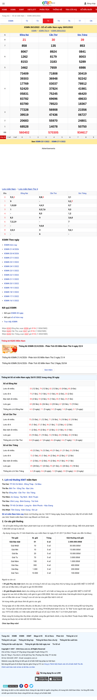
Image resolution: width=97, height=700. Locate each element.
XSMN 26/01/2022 (58, 31)
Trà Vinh (34, 501)
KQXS (9, 328)
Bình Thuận (33, 497)
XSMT (21, 10)
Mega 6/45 (38, 636)
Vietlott (32, 10)
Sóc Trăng (82, 35)
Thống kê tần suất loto (68, 640)
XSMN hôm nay (10, 245)
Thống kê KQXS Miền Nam (13, 341)
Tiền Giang (15, 510)
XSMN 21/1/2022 (11, 279)
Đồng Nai (24, 35)
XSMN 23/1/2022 (11, 271)
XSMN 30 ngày (17, 313)
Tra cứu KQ (71, 10)
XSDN (26, 328)
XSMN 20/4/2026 (11, 253)
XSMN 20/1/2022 (11, 283)
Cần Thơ (53, 35)
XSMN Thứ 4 (44, 31)
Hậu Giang (48, 505)
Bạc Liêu (29, 488)
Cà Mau (38, 484)
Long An (28, 505)
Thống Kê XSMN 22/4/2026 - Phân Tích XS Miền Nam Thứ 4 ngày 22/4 (51, 346)
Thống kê (57, 10)
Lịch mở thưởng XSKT (15, 480)
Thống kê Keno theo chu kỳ (46, 640)
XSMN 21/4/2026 (11, 249)
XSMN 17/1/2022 (11, 296)
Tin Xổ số (56, 644)
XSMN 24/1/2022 (11, 266)
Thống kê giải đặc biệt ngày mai (37, 644)
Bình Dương (25, 501)
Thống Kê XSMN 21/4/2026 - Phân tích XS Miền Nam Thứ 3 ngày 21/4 (33, 357)
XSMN (12, 10)
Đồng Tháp (28, 484)
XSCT (25, 331)
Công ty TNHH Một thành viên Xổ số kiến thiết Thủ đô (63, 664)
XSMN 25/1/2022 (43, 142)
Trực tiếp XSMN (10, 322)
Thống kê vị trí (71, 636)
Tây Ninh (23, 497)
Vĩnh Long (14, 501)
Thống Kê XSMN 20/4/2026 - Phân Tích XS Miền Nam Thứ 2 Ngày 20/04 (34, 363)
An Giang (15, 497)
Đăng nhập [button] (89, 3)
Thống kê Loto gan (9, 640)
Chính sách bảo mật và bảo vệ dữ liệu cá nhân (18, 667)
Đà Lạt (34, 510)
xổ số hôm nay (17, 317)
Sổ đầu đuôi (86, 10)
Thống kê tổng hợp (26, 640)
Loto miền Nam (9, 189)
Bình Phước (38, 505)
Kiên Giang (25, 510)
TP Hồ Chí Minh (16, 484)
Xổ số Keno (49, 636)
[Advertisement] (48, 167)
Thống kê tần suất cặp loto (12, 644)
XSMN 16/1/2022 (11, 300)
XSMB (4, 10)
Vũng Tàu (21, 488)
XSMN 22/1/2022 (11, 275)
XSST (27, 334)
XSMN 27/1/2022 (58, 142)
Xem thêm (48, 370)
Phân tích (44, 10)
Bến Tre (12, 488)
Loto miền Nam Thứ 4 (28, 189)
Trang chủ (5, 636)
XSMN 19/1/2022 (11, 288)
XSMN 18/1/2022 (11, 292)
